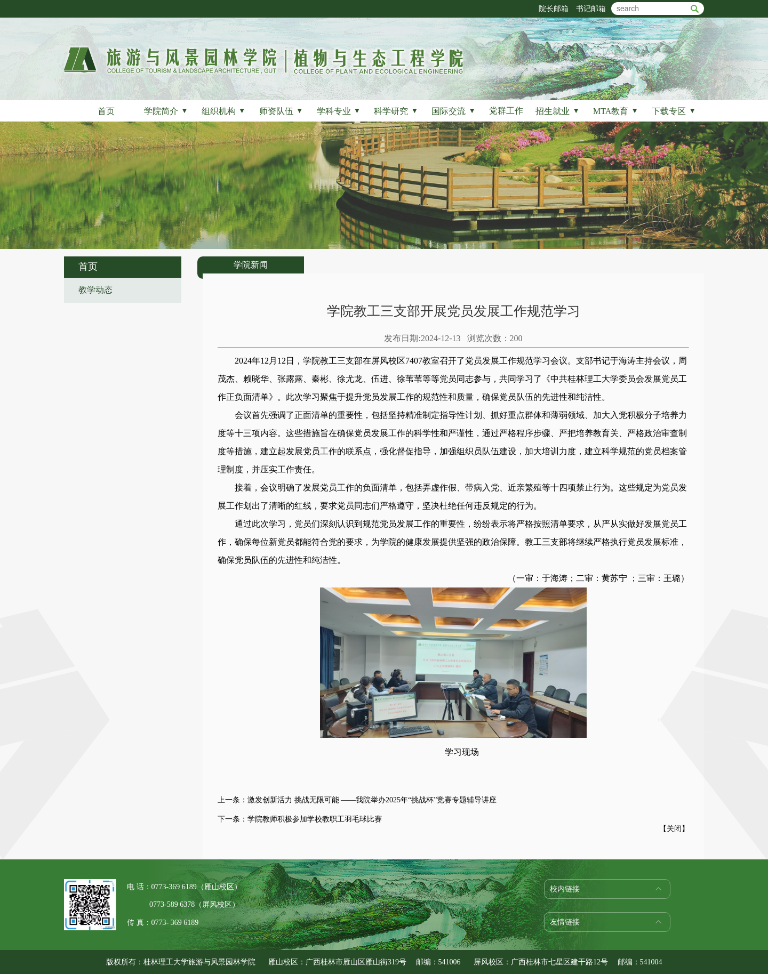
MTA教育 (615, 111)
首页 (106, 111)
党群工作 (506, 110)
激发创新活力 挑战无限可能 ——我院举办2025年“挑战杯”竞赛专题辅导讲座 (372, 800)
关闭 (674, 829)
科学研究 (396, 111)
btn (695, 9)
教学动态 (95, 289)
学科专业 (339, 111)
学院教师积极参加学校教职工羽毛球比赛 (314, 819)
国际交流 (453, 111)
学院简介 (166, 111)
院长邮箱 (554, 9)
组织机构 (224, 111)
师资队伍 (281, 111)
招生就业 (557, 111)
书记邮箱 (591, 9)
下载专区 (674, 111)
